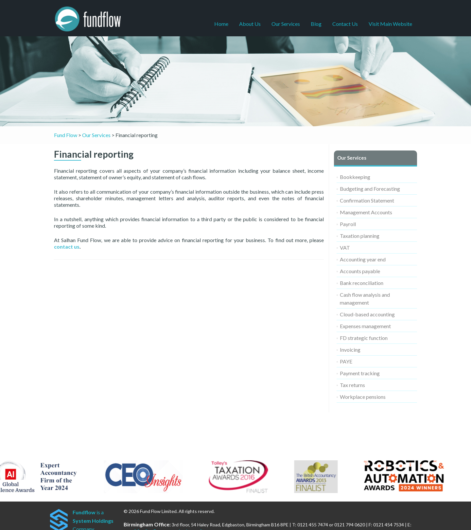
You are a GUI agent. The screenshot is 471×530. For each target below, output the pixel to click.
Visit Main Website (390, 24)
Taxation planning (359, 236)
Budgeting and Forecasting (370, 189)
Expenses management (365, 326)
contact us (66, 246)
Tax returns (352, 385)
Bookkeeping (355, 177)
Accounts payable (360, 271)
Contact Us (345, 24)
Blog (316, 24)
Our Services (285, 24)
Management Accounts (366, 212)
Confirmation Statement (367, 200)
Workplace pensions (363, 397)
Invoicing (350, 349)
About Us (250, 24)
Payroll (348, 224)
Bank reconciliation (361, 283)
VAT (345, 247)
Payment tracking (360, 373)
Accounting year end (363, 259)
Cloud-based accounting (367, 314)
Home (221, 24)
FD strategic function (364, 338)
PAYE (346, 361)
